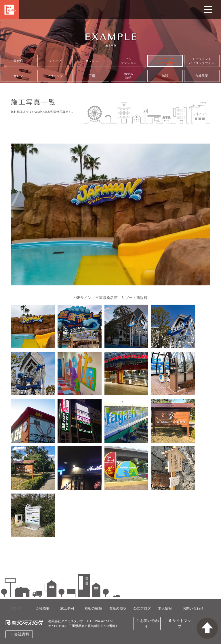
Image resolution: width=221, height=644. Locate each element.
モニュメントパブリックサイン (201, 61)
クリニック (55, 76)
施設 (165, 76)
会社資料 (19, 634)
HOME (16, 608)
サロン (18, 76)
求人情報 (165, 608)
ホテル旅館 (128, 76)
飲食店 (18, 61)
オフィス (91, 61)
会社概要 (42, 608)
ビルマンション (128, 61)
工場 (92, 76)
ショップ (55, 61)
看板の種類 (93, 608)
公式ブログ (142, 608)
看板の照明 (117, 608)
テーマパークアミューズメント (165, 61)
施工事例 (67, 608)
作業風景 (201, 76)
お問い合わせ (193, 608)
